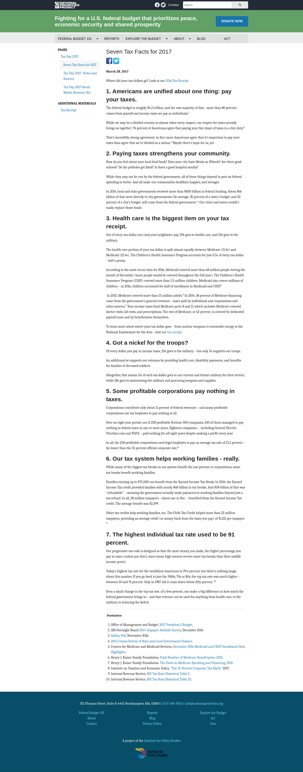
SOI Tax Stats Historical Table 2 (168, 674)
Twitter (116, 61)
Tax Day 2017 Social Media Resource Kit (76, 89)
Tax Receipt (69, 110)
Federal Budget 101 (75, 38)
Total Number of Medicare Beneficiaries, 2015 (191, 657)
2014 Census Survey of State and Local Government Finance (151, 641)
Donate (232, 21)
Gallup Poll (118, 635)
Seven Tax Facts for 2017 (79, 65)
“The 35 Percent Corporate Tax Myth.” (196, 668)
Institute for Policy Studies (162, 741)
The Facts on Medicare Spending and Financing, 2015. (196, 663)
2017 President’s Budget (175, 625)
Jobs (213, 724)
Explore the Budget (143, 38)
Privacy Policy (152, 724)
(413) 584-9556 (172, 703)
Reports (111, 38)
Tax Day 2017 (69, 56)
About (179, 38)
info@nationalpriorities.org (204, 703)
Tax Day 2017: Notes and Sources (80, 76)
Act (227, 38)
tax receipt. (175, 332)
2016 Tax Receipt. (177, 81)
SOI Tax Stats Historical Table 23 (169, 679)
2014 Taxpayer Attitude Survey (160, 630)
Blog (201, 38)
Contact (173, 5)
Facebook (109, 61)
